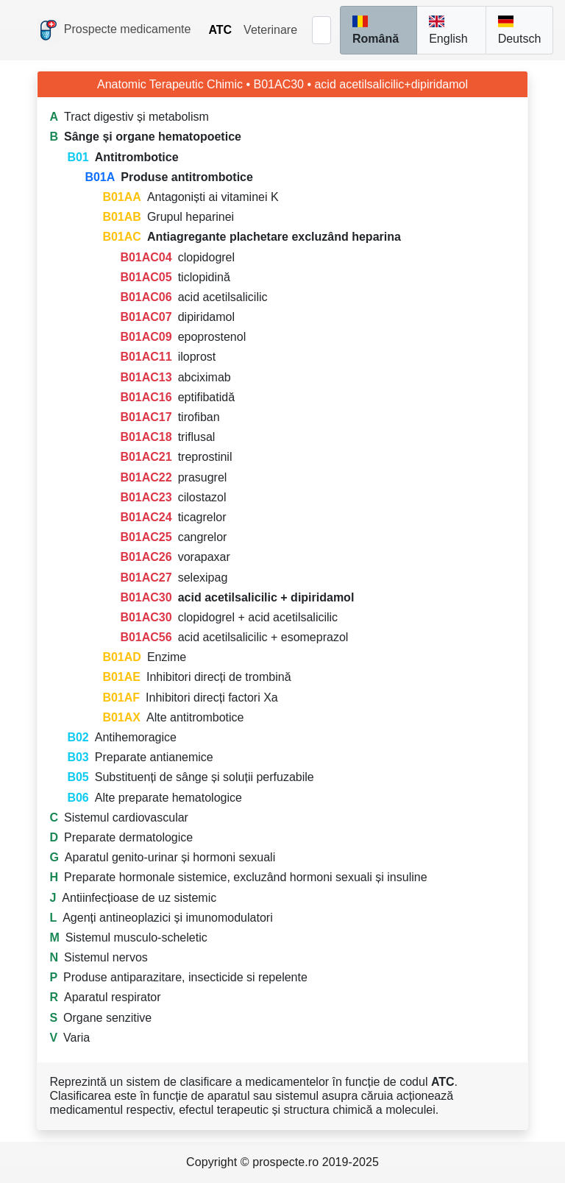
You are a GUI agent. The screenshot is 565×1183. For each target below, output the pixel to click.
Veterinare (270, 30)
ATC (220, 30)
